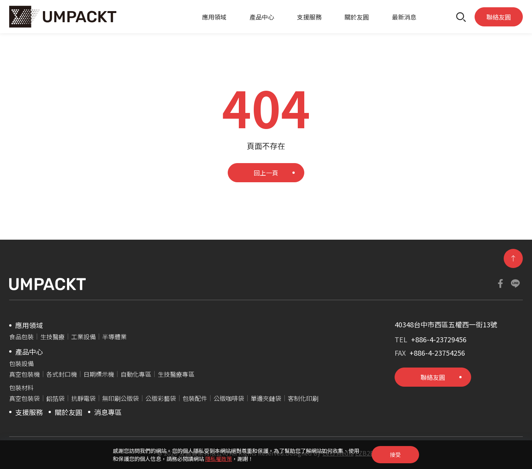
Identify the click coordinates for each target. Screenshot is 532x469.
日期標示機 (98, 374)
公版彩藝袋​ (160, 398)
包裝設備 (21, 363)
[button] (461, 16)
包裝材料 (21, 387)
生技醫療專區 (176, 374)
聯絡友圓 (498, 16)
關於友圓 (356, 16)
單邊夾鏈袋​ (266, 398)
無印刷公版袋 (120, 398)
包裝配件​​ (195, 398)
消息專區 (108, 412)
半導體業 (114, 336)
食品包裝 (21, 336)
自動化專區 (136, 374)
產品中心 (262, 16)
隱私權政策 (218, 458)
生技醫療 (52, 336)
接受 (395, 454)
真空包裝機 (24, 374)
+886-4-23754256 (437, 352)
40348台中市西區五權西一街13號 (446, 324)
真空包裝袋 (24, 398)
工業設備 (83, 336)
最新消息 (404, 16)
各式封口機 (61, 374)
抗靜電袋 (83, 398)
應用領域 (214, 16)
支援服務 (309, 16)
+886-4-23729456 (439, 339)
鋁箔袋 (55, 398)
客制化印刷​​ (303, 398)
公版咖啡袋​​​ (229, 398)
